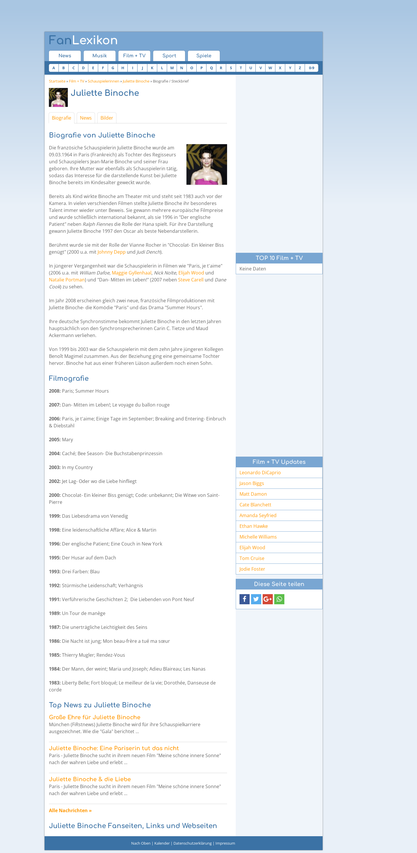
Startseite (57, 81)
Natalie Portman (67, 280)
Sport (169, 55)
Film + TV (134, 55)
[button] (244, 599)
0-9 (311, 67)
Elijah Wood (191, 273)
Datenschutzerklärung (192, 843)
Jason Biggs (251, 483)
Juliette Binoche (136, 81)
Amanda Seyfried (258, 515)
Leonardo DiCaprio (260, 472)
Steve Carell (191, 280)
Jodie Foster (252, 569)
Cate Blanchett (255, 504)
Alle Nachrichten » (70, 810)
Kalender (162, 843)
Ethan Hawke (253, 526)
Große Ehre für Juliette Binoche (94, 717)
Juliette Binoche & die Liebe (90, 779)
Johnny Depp (112, 252)
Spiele (203, 55)
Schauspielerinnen (103, 81)
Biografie (61, 118)
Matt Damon (253, 494)
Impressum (225, 843)
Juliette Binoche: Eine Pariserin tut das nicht (114, 748)
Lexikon (83, 40)
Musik (99, 55)
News (64, 55)
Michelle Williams (258, 537)
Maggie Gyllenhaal (131, 273)
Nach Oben (141, 843)
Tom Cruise (251, 558)
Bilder (106, 118)
